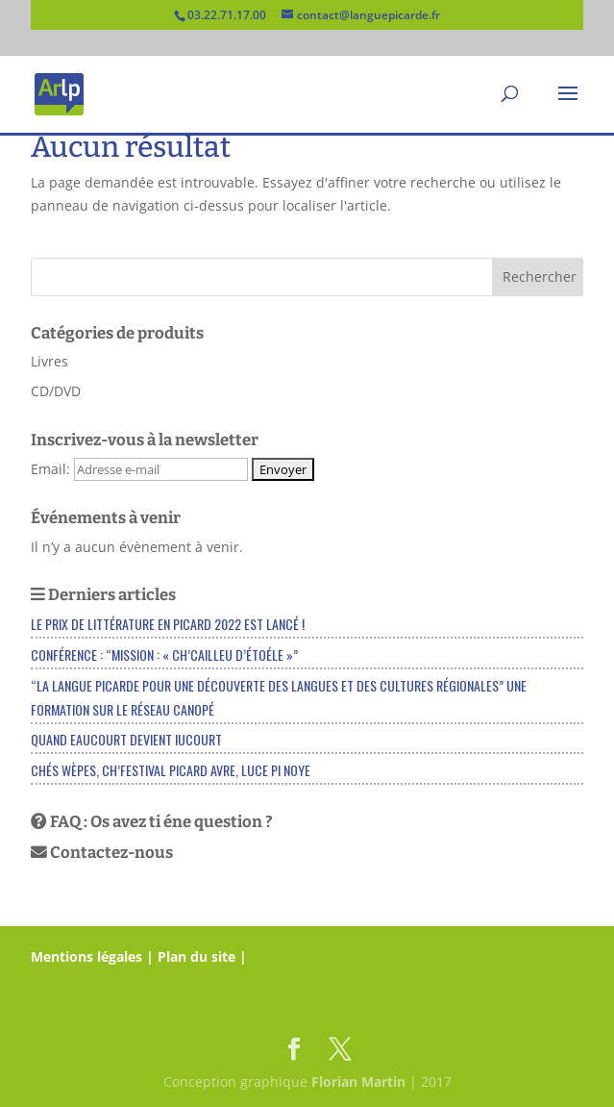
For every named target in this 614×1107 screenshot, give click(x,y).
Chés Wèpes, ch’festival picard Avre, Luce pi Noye (170, 770)
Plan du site (196, 956)
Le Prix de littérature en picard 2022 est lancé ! (168, 624)
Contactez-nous (102, 852)
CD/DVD (56, 391)
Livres (49, 361)
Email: (52, 469)
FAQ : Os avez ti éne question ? (152, 821)
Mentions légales (86, 956)
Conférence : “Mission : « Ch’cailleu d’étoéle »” (164, 654)
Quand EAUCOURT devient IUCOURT (126, 739)
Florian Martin (358, 1081)
